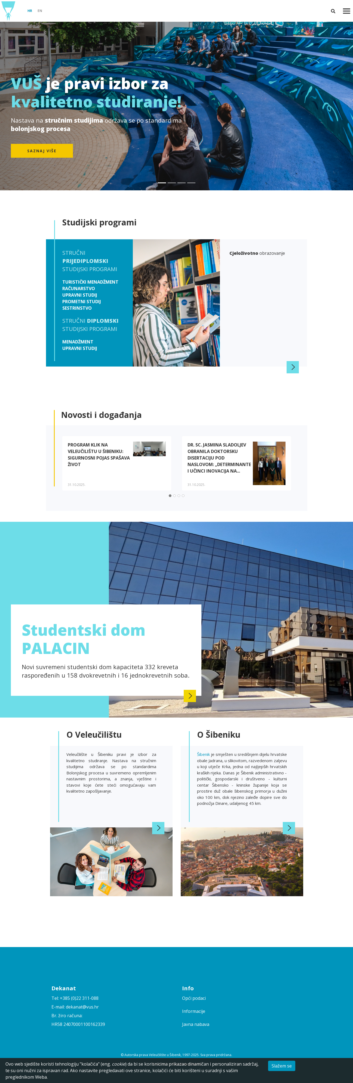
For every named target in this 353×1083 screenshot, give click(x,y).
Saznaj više (42, 150)
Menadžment (77, 342)
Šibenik (204, 754)
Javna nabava (195, 1024)
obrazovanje (257, 253)
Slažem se (282, 1066)
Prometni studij (81, 302)
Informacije (193, 1011)
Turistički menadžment (90, 282)
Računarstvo (78, 288)
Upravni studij (79, 295)
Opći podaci (194, 998)
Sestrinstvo (77, 308)
